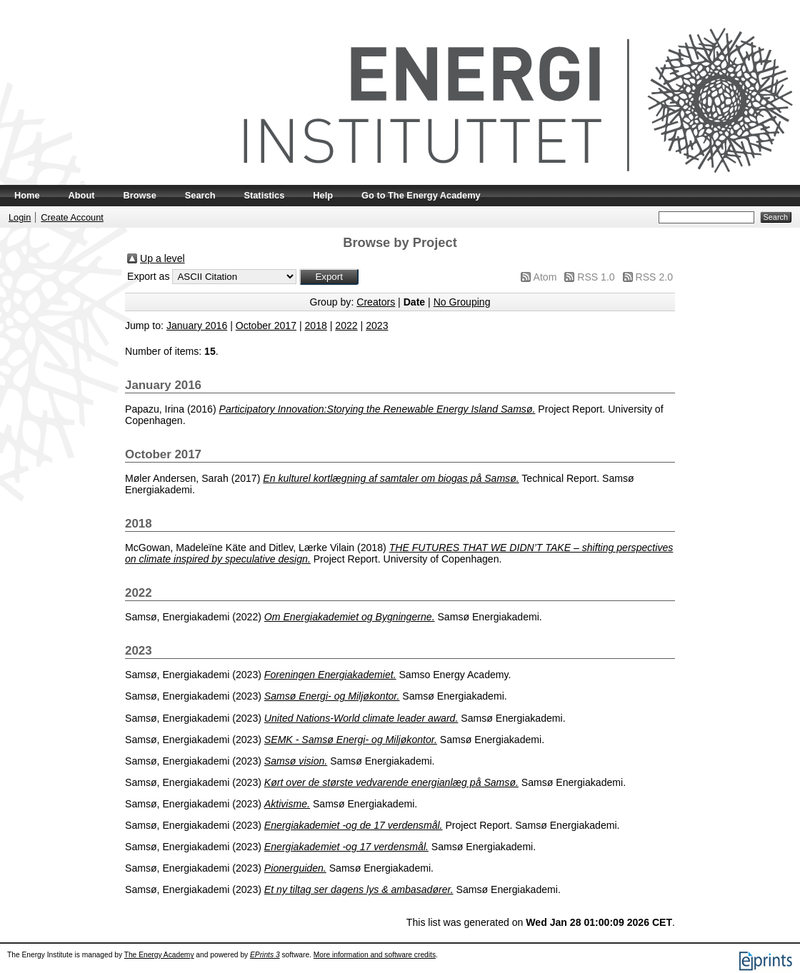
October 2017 (266, 325)
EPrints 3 (265, 955)
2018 (316, 325)
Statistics (264, 195)
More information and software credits (375, 955)
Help (323, 195)
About (82, 195)
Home (27, 195)
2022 (346, 325)
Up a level (162, 258)
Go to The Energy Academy (421, 195)
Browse (140, 195)
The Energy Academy (159, 955)
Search (200, 195)
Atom (545, 277)
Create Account (72, 217)
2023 (377, 325)
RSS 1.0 (595, 277)
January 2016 (196, 325)
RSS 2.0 (654, 277)
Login (20, 217)
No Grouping (462, 302)
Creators (375, 302)
